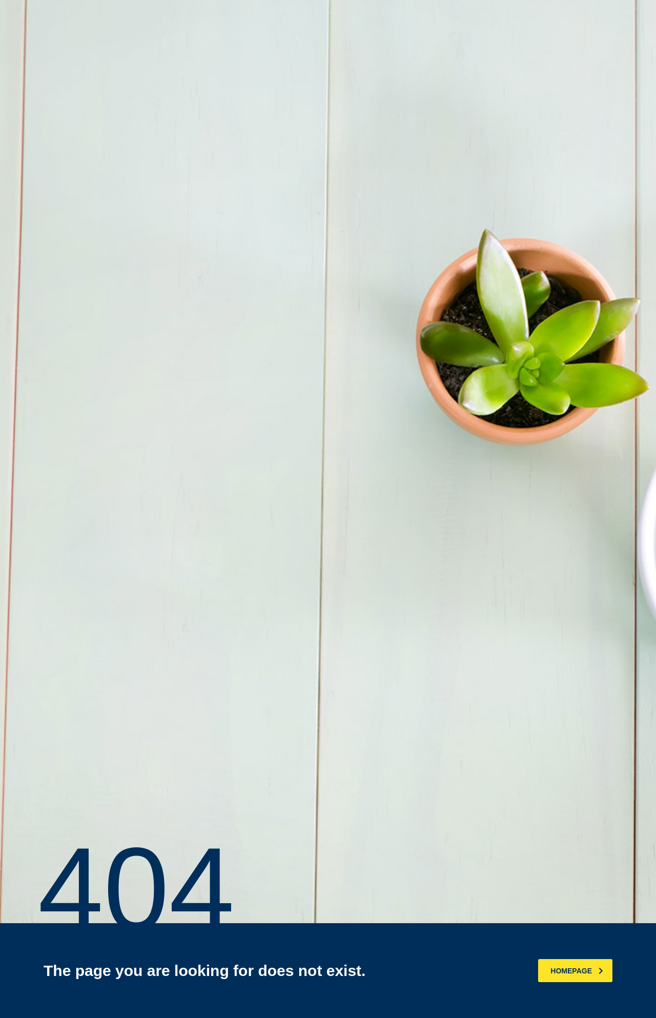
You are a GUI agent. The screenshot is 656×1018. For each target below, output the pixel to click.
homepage (576, 971)
